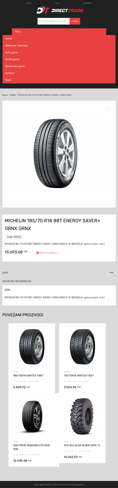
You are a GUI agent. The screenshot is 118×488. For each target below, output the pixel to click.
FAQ (57, 3)
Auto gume (11, 52)
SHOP (28, 3)
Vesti (8, 80)
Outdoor (10, 73)
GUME (13, 95)
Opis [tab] (5, 272)
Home (8, 38)
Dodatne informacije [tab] (16, 281)
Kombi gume (12, 59)
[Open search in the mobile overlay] (58, 21)
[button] (108, 108)
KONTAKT (87, 3)
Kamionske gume (15, 66)
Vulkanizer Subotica (16, 45)
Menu (18, 31)
